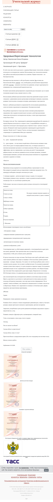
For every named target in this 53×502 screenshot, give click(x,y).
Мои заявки (26, 349)
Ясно (46, 470)
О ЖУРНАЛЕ (7, 7)
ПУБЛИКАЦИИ (22, 475)
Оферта (26, 483)
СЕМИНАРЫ (7, 21)
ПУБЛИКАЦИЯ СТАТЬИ (11, 10)
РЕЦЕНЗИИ (7, 14)
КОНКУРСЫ (7, 17)
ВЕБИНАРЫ (7, 25)
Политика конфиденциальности (37, 481)
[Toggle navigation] (13, 34)
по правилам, (24, 468)
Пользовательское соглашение (15, 481)
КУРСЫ (39, 477)
